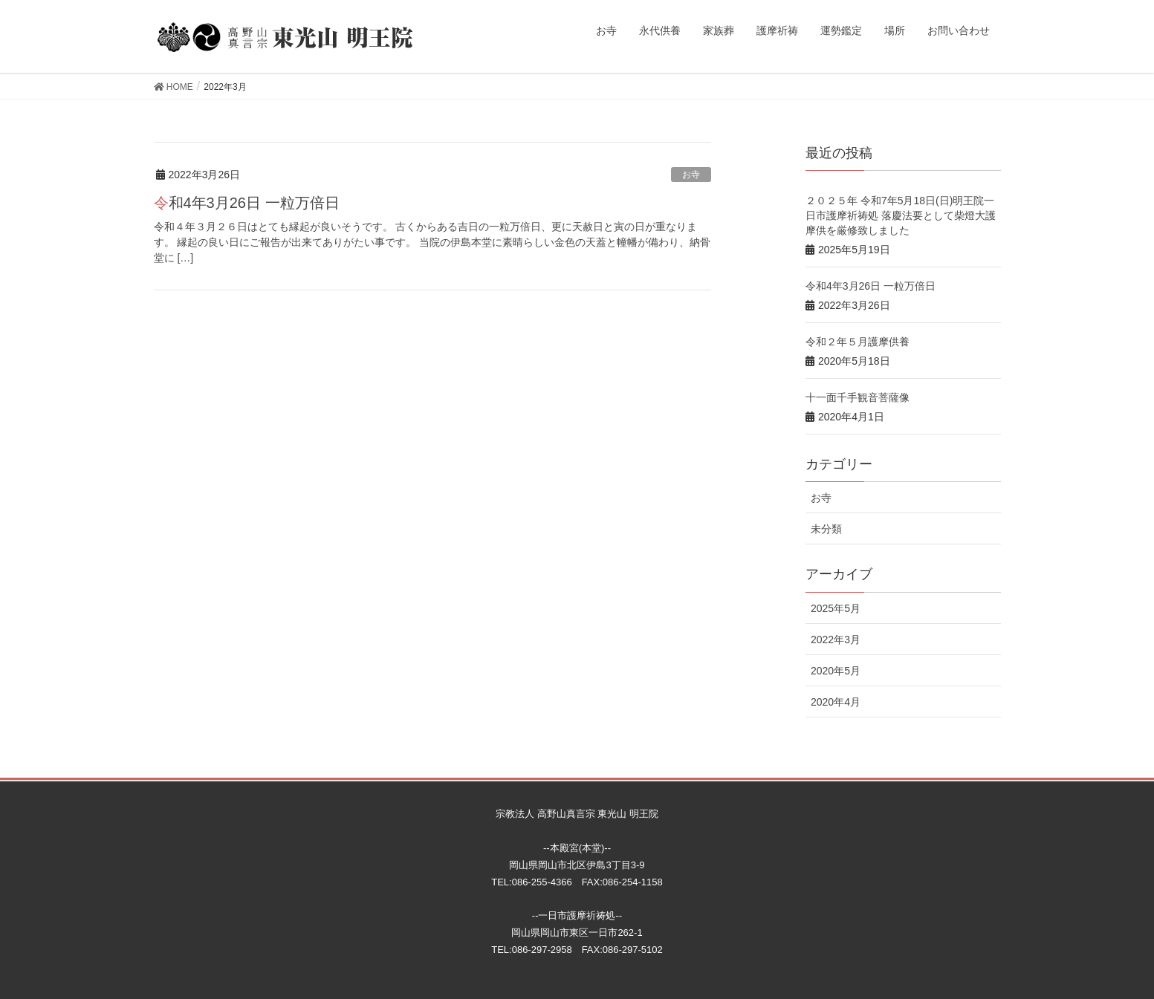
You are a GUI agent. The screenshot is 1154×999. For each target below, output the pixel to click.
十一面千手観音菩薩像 (857, 397)
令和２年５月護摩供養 (857, 342)
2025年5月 (835, 608)
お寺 (691, 174)
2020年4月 (835, 702)
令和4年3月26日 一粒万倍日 (247, 203)
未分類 (826, 529)
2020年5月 (835, 671)
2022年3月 (835, 639)
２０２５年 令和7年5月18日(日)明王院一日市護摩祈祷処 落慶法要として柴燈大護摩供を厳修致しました (900, 215)
